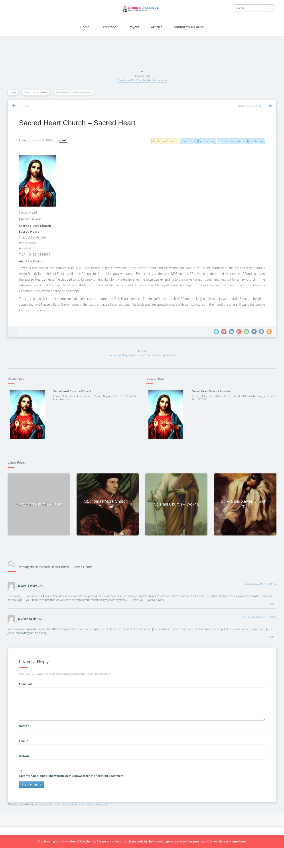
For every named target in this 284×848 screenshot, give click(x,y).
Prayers (133, 27)
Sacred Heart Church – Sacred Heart (78, 123)
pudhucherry (206, 141)
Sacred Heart (187, 141)
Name (25, 725)
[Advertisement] (142, 53)
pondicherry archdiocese (231, 141)
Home (84, 27)
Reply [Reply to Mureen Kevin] (271, 636)
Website (25, 755)
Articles (156, 27)
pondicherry (255, 141)
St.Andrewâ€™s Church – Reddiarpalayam (142, 80)
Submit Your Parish (189, 27)
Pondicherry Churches (37, 92)
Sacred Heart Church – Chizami (72, 391)
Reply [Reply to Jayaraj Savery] (271, 603)
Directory (108, 27)
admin (64, 140)
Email (25, 740)
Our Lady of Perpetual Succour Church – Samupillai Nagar (142, 355)
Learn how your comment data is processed (82, 804)
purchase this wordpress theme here (219, 841)
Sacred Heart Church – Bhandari (210, 391)
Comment (26, 683)
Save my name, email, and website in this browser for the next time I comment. (73, 775)
